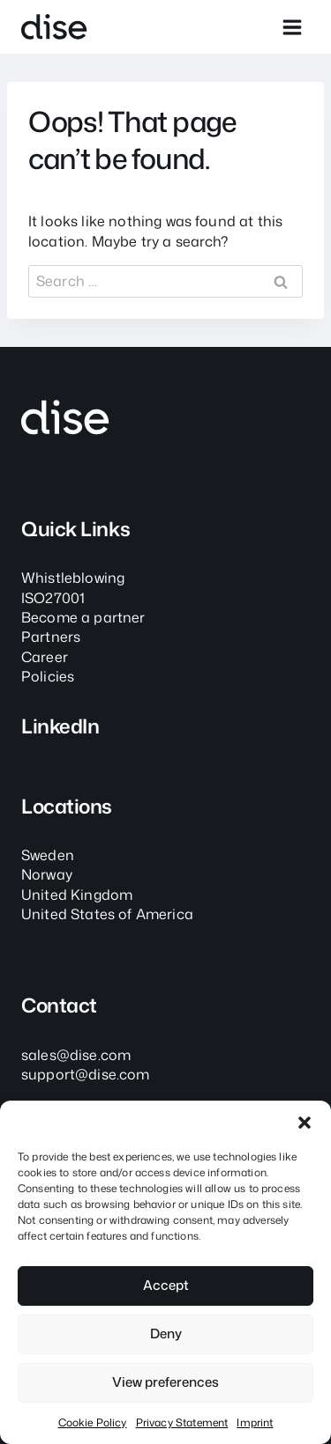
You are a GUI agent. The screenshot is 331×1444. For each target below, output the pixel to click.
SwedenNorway (47, 864)
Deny (166, 1333)
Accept (166, 1285)
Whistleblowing (72, 577)
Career (44, 657)
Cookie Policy (92, 1422)
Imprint (255, 1422)
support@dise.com (85, 1074)
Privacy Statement (182, 1422)
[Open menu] (292, 26)
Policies (47, 676)
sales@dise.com (76, 1055)
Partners (50, 636)
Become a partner (83, 617)
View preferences (165, 1382)
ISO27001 (53, 598)
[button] (304, 1122)
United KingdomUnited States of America (107, 904)
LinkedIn (60, 726)
